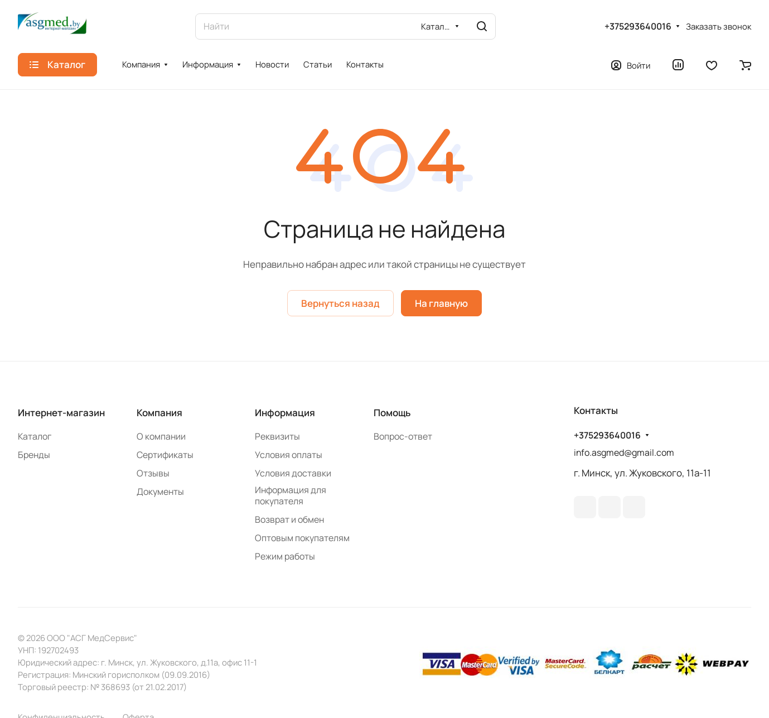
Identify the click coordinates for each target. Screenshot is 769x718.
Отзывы (153, 473)
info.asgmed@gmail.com (624, 452)
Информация (285, 412)
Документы (160, 491)
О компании (161, 436)
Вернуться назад (340, 303)
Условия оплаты (288, 455)
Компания (159, 412)
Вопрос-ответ (403, 436)
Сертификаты (165, 455)
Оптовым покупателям (302, 538)
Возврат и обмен (289, 519)
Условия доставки (293, 473)
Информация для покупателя (290, 495)
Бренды (34, 455)
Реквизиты (277, 436)
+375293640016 (637, 26)
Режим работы (285, 556)
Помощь (392, 412)
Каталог (34, 436)
